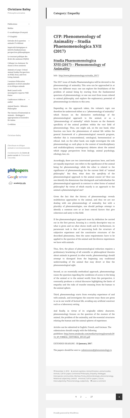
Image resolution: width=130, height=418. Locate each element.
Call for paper (65, 373)
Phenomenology (73, 381)
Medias (10, 28)
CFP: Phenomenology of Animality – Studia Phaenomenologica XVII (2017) (78, 44)
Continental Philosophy (80, 373)
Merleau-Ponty (80, 376)
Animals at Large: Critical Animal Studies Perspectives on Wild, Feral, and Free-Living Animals (19, 73)
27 (92, 396)
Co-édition (12, 124)
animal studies (105, 371)
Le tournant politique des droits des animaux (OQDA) (18, 57)
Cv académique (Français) (18, 32)
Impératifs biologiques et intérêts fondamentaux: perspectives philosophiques (19, 49)
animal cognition (79, 371)
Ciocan (101, 378)
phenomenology (106, 376)
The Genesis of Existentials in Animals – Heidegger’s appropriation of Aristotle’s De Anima (19, 116)
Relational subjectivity (62, 378)
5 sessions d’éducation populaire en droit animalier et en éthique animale (19, 83)
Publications (12, 24)
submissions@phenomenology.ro (96, 350)
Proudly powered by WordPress (66, 413)
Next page (119, 397)
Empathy (93, 373)
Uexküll (74, 378)
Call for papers (92, 378)
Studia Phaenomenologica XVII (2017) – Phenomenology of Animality (79, 64)
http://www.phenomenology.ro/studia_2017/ (79, 75)
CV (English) (12, 36)
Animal (82, 378)
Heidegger (101, 373)
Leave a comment (99, 381)
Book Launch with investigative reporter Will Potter (18, 92)
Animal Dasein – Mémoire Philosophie (18, 107)
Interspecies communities (64, 376)
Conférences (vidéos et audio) (16, 100)
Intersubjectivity (60, 381)
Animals (57, 373)
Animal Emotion (92, 371)
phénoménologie (93, 376)
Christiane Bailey (19, 9)
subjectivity (84, 381)
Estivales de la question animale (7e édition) (17, 42)
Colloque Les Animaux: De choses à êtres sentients (18, 64)
